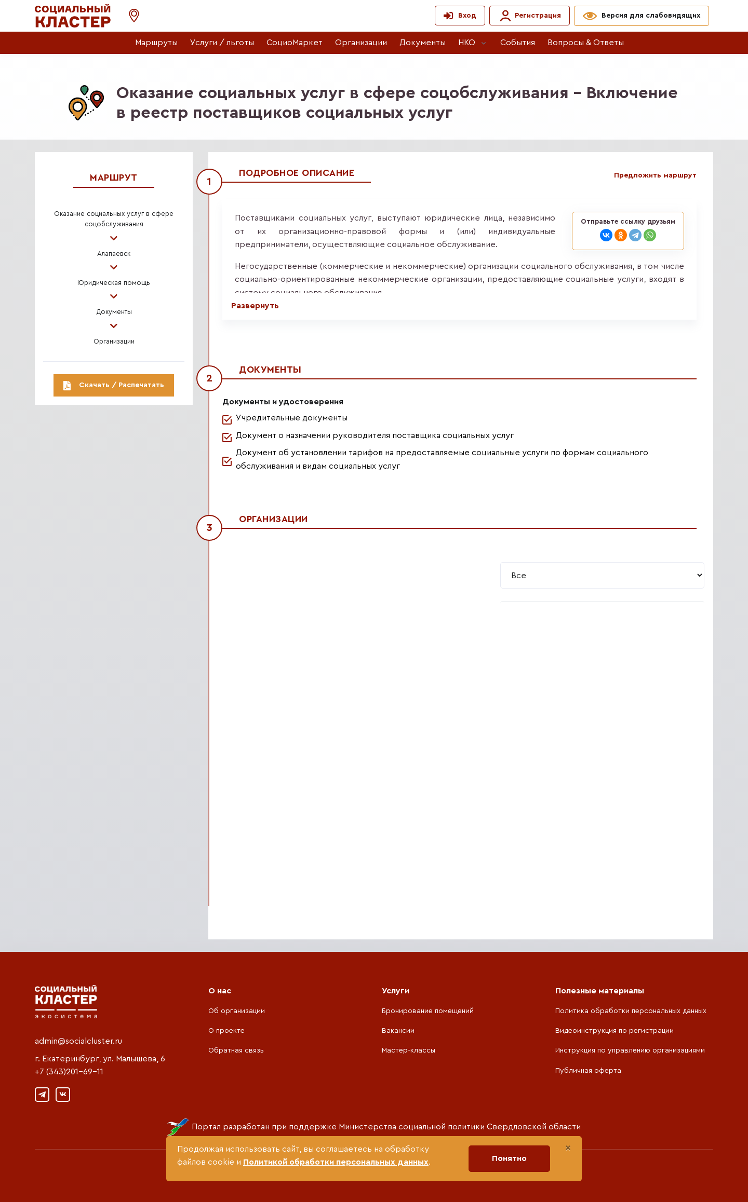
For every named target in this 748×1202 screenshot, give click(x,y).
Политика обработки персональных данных (630, 1011)
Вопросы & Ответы (585, 42)
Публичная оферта (588, 1070)
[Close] (568, 1148)
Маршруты (156, 42)
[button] (129, 16)
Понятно (509, 1158)
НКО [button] (466, 42)
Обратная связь (236, 1050)
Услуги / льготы (222, 42)
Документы (422, 42)
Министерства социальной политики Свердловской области (460, 1127)
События (517, 42)
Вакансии (398, 1030)
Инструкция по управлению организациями (630, 1050)
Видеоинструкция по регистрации (614, 1030)
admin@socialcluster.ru (78, 1041)
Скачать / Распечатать (113, 385)
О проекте (226, 1030)
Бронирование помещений (428, 1011)
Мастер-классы (408, 1050)
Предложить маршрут (655, 175)
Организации (361, 42)
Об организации (236, 1011)
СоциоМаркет (294, 42)
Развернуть (255, 306)
